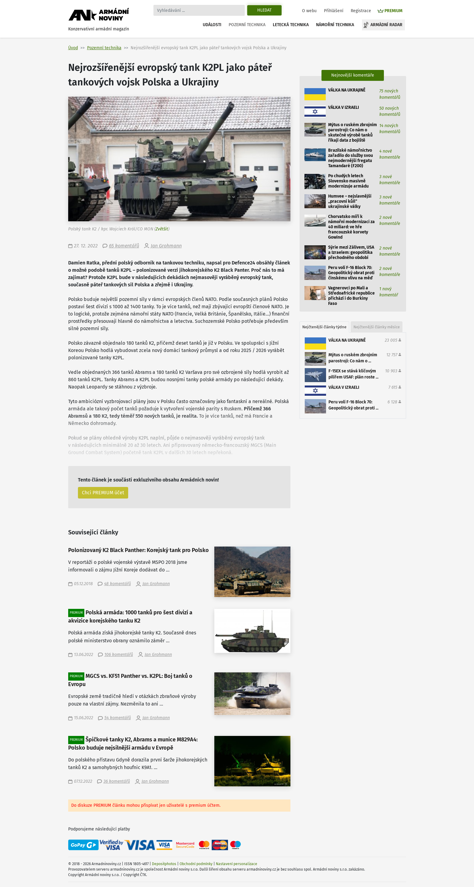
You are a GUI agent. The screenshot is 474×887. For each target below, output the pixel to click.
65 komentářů (124, 246)
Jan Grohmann (166, 246)
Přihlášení (333, 10)
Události (212, 24)
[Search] (199, 10)
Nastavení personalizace (236, 864)
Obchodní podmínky (196, 864)
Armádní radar (386, 24)
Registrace (361, 10)
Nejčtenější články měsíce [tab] (376, 327)
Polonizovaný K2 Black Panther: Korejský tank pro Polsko (138, 550)
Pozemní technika (247, 24)
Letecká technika (291, 24)
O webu (309, 10)
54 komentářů (117, 717)
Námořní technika (335, 24)
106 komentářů (118, 654)
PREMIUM (393, 10)
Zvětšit (162, 229)
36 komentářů (117, 781)
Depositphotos (164, 864)
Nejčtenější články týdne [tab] (324, 327)
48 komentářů (117, 583)
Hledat (264, 10)
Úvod (73, 47)
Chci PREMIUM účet (103, 492)
